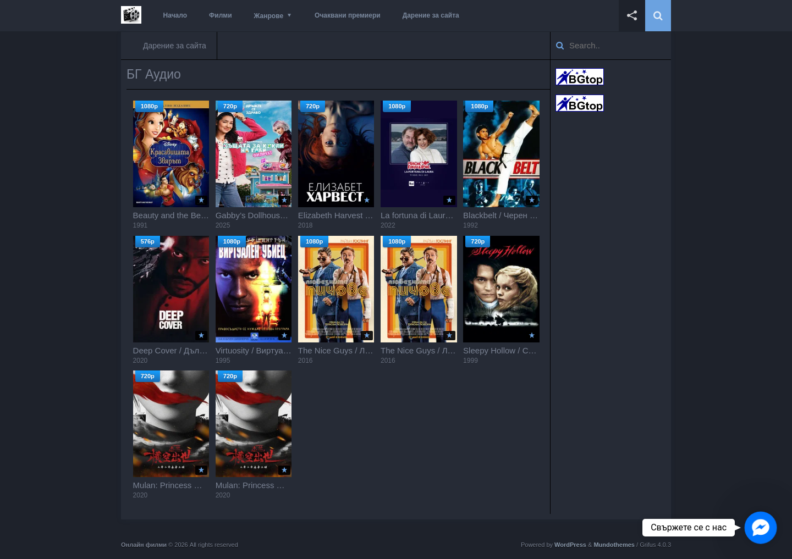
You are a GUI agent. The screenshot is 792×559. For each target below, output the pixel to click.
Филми (220, 15)
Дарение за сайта (431, 15)
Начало (175, 15)
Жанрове (268, 16)
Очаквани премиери (348, 15)
